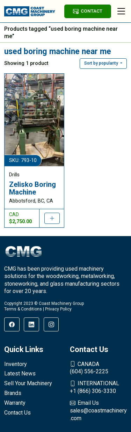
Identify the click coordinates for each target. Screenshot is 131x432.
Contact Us (17, 412)
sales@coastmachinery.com (98, 410)
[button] (103, 63)
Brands (12, 393)
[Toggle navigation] (121, 11)
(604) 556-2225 (98, 367)
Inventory (15, 364)
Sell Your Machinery (28, 383)
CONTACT (87, 11)
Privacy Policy (58, 309)
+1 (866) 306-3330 (98, 387)
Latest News (20, 373)
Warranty (15, 403)
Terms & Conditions (23, 309)
